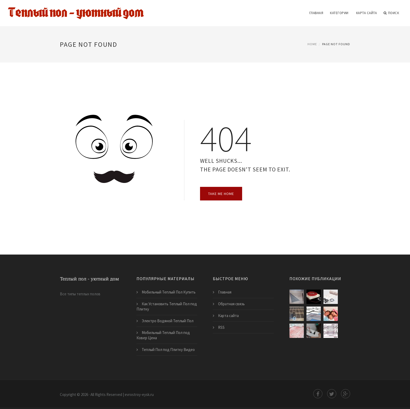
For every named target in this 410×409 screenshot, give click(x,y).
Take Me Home (221, 193)
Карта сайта (366, 13)
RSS (221, 327)
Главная (316, 13)
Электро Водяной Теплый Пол (167, 320)
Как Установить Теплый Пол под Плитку (166, 306)
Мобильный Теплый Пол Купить (169, 292)
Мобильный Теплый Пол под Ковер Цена (163, 335)
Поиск (391, 13)
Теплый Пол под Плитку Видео (168, 349)
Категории (339, 13)
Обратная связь (231, 303)
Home (312, 44)
